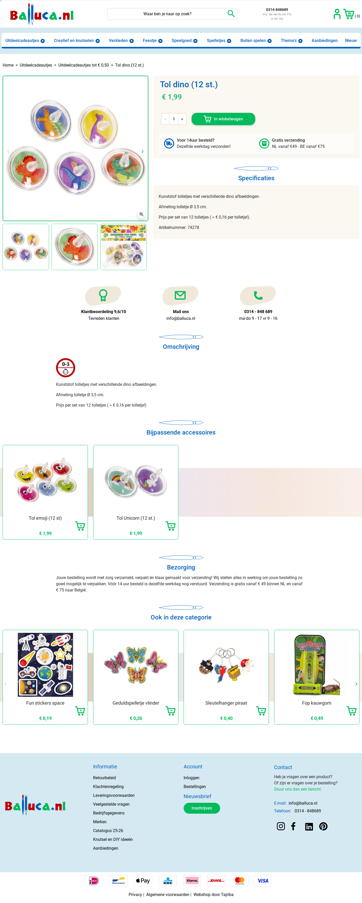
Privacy (135, 894)
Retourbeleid (104, 777)
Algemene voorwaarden (167, 894)
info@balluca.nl (303, 803)
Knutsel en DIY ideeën (113, 839)
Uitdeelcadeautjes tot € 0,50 (83, 65)
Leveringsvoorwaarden (114, 795)
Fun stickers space (45, 703)
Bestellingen (195, 786)
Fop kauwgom (316, 703)
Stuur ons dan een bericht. (298, 789)
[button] (348, 14)
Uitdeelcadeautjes (36, 65)
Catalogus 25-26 (108, 830)
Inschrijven (202, 808)
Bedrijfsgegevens (108, 813)
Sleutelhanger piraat (226, 703)
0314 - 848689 (308, 810)
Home (8, 65)
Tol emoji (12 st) (45, 518)
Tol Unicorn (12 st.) (135, 518)
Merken (100, 821)
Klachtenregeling (108, 786)
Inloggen (191, 777)
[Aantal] (173, 118)
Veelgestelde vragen (111, 804)
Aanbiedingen (105, 848)
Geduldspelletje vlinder (136, 703)
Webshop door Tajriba (213, 894)
